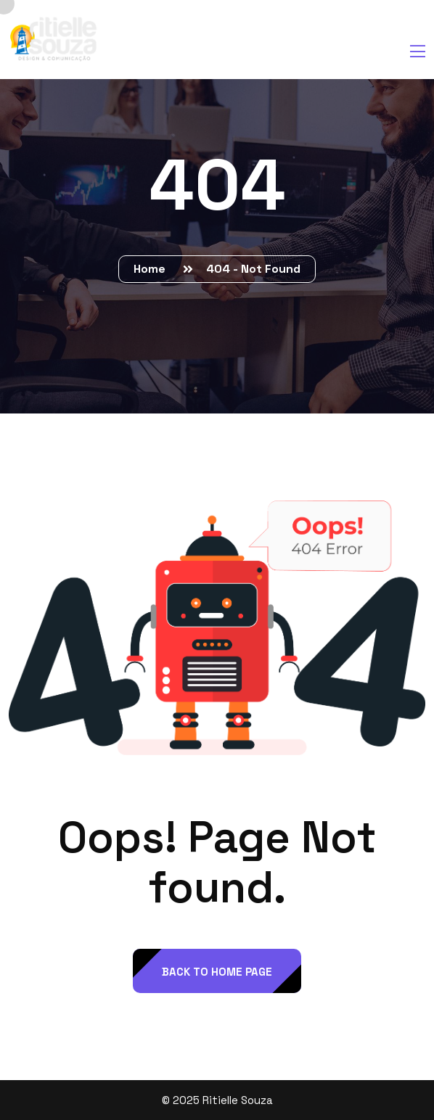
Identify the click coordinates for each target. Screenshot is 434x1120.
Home (152, 268)
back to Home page (217, 972)
